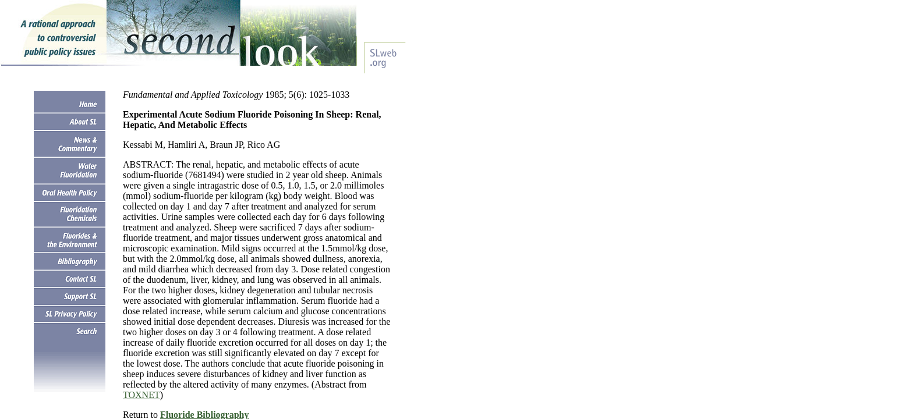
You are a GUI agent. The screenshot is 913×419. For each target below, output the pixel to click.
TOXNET (141, 395)
